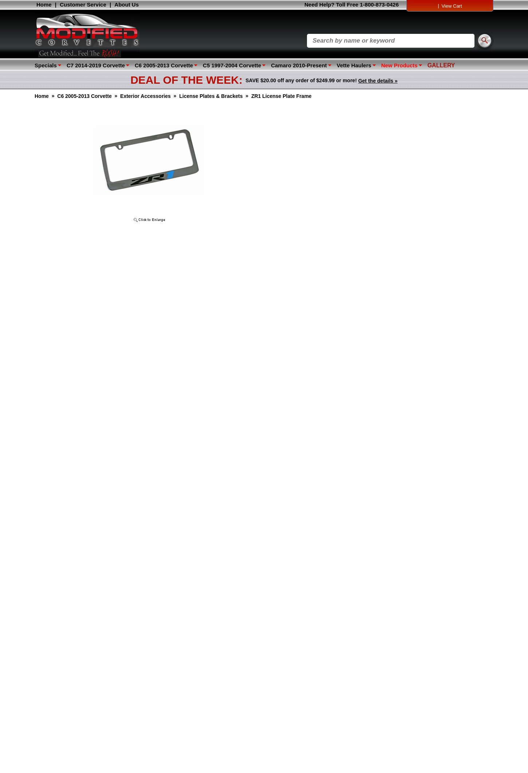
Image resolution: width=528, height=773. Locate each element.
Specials (46, 65)
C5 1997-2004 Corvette (232, 65)
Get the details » (378, 81)
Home (44, 4)
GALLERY (441, 65)
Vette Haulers (354, 65)
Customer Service (83, 4)
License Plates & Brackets (211, 96)
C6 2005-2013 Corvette (164, 65)
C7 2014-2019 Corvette (96, 65)
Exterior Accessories (145, 96)
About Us (126, 4)
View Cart (451, 6)
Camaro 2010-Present (299, 65)
